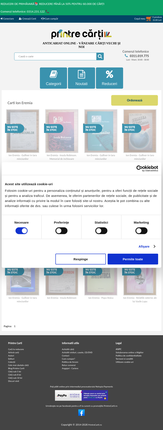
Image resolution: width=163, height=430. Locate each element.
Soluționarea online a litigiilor (129, 352)
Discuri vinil (13, 381)
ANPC (118, 349)
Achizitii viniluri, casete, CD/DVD (77, 352)
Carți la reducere (16, 349)
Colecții (11, 362)
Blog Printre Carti (16, 368)
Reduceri (109, 78)
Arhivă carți (13, 352)
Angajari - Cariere (70, 368)
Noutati (81, 78)
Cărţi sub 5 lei (14, 371)
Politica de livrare (70, 362)
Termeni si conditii (124, 358)
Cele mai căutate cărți (18, 365)
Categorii (53, 78)
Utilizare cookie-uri (124, 362)
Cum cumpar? (68, 358)
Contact (65, 355)
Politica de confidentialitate (129, 355)
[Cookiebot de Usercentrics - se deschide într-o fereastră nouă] (139, 168)
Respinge (80, 259)
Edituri (11, 358)
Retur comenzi (69, 365)
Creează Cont (27, 18)
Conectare (7, 18)
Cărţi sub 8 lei (14, 374)
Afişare (144, 246)
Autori (11, 355)
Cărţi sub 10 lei (15, 378)
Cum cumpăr (49, 18)
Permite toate (133, 259)
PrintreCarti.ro (95, 424)
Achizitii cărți (68, 349)
